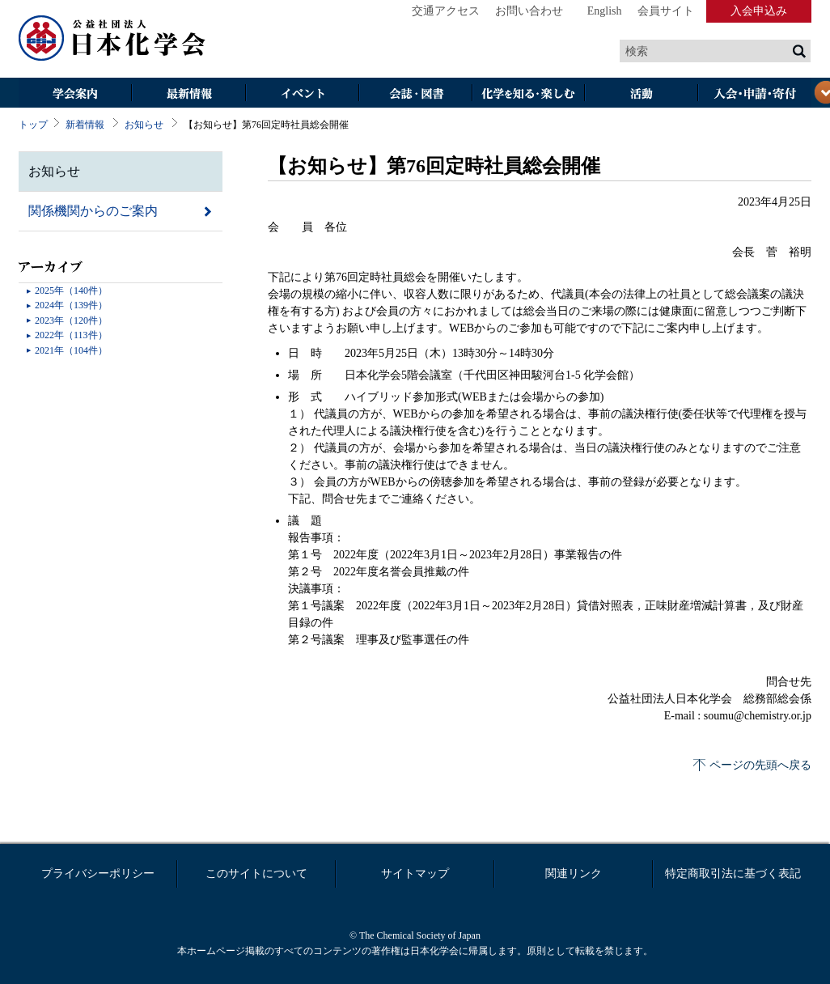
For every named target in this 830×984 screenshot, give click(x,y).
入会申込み (758, 11)
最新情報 (188, 94)
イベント (301, 94)
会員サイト (665, 11)
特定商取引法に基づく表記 (733, 873)
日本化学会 (112, 39)
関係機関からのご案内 (93, 211)
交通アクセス (446, 11)
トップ (33, 124)
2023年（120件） (71, 320)
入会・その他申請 (754, 94)
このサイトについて (256, 873)
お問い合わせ (529, 11)
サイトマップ (415, 873)
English (604, 11)
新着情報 (85, 124)
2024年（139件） (71, 305)
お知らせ (144, 124)
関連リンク (573, 873)
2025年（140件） (71, 290)
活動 (641, 94)
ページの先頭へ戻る (760, 765)
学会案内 (75, 94)
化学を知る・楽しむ (528, 94)
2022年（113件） (71, 335)
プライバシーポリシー (98, 873)
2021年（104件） (71, 350)
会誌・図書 (415, 94)
